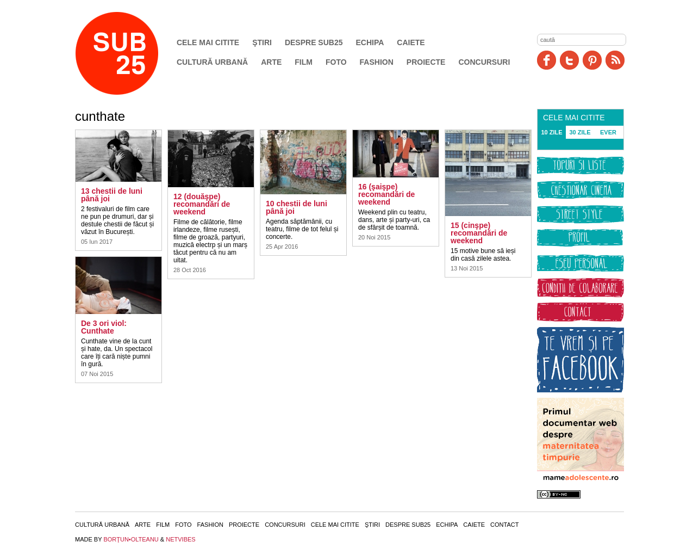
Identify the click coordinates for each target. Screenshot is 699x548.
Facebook (546, 60)
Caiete (411, 42)
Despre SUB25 (314, 42)
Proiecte (426, 62)
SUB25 (129, 53)
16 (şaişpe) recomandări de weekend (386, 194)
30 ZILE (579, 132)
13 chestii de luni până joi (111, 195)
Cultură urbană (212, 62)
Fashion (377, 62)
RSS (615, 60)
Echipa (370, 42)
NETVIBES (180, 539)
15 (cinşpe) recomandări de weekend (479, 233)
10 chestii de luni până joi (296, 207)
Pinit (592, 60)
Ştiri (262, 42)
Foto (336, 62)
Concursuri (484, 62)
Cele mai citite (208, 42)
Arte (271, 62)
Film (304, 62)
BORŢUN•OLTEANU (130, 539)
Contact (504, 524)
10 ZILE (551, 132)
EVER (608, 132)
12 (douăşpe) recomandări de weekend (201, 204)
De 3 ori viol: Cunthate (104, 327)
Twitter (569, 60)
